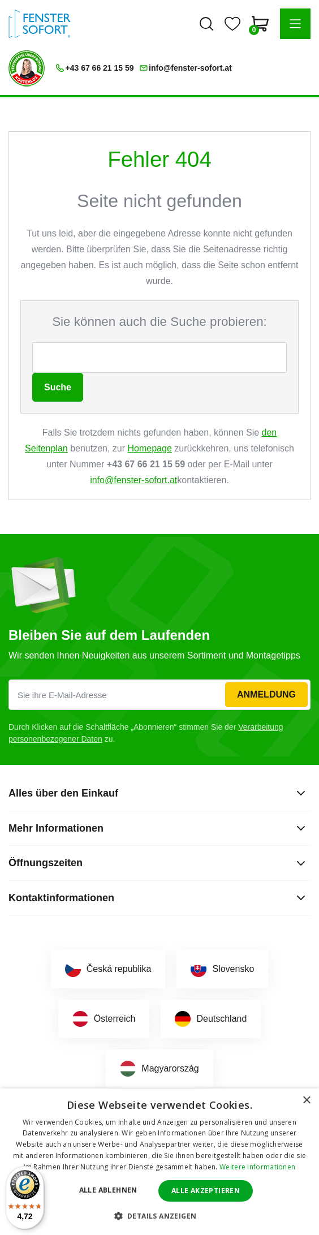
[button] (295, 23)
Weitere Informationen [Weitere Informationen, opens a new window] (257, 1167)
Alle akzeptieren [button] (205, 1190)
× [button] (306, 1100)
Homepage (150, 448)
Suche (57, 387)
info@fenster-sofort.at (133, 480)
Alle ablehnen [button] (108, 1190)
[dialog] (159, 1161)
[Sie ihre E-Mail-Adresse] (159, 694)
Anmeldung (266, 694)
